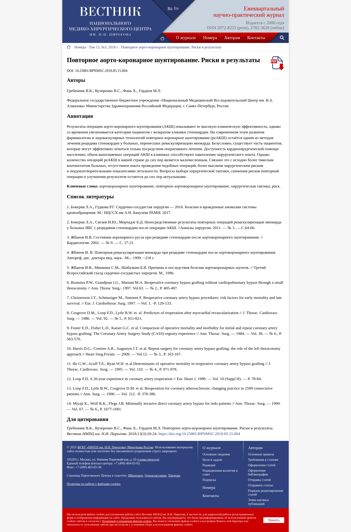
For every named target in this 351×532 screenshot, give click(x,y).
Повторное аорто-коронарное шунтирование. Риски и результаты (171, 47)
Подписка (209, 480)
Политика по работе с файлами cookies (93, 484)
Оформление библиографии (258, 472)
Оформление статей (261, 465)
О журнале (186, 37)
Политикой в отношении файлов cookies (127, 521)
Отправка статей (259, 480)
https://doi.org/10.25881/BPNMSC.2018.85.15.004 (199, 433)
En (176, 8)
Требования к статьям (263, 459)
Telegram (174, 475)
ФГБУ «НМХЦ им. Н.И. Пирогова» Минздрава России (115, 447)
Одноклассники (155, 475)
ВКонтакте (135, 475)
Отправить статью (260, 485)
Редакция (208, 465)
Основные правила (261, 454)
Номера (210, 37)
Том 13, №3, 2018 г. (103, 47)
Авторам (232, 37)
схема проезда (148, 459)
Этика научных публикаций (258, 502)
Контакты (256, 37)
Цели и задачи (212, 459)
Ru (170, 8)
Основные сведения (216, 454)
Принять (274, 520)
